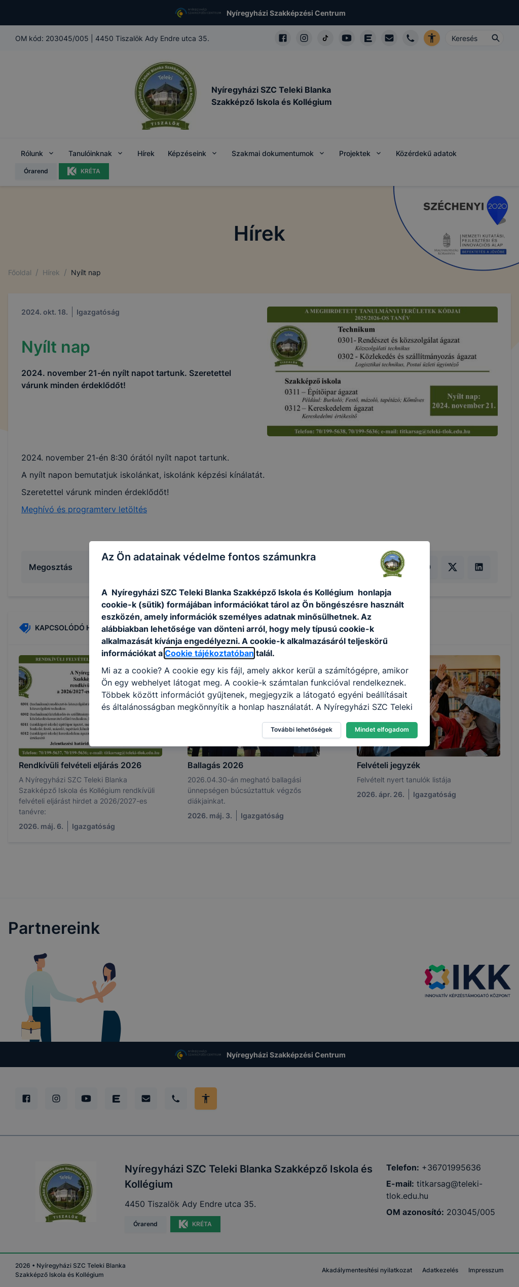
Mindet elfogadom (382, 729)
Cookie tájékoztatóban (209, 653)
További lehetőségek (301, 729)
